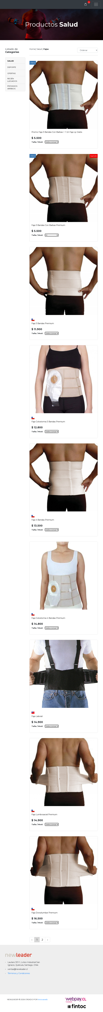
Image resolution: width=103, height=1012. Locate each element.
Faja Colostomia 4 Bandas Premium (48, 618)
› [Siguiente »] (47, 939)
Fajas (46, 49)
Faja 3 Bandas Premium (43, 323)
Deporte (11, 67)
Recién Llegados (12, 79)
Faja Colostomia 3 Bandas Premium (48, 421)
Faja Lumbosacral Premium (44, 814)
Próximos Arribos (12, 87)
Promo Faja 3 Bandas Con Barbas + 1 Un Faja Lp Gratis (57, 132)
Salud (10, 61)
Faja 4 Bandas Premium (43, 520)
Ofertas (11, 73)
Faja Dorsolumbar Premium (45, 913)
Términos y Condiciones (19, 973)
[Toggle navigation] (96, 4)
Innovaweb (43, 999)
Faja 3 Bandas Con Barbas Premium (48, 225)
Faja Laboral (37, 716)
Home (32, 49)
